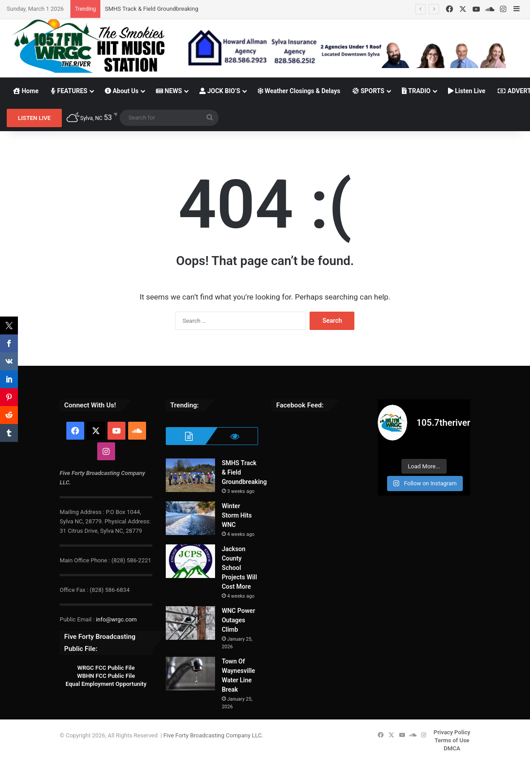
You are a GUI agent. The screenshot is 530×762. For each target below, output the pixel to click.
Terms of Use (452, 740)
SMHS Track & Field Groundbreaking (151, 8)
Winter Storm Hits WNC (237, 515)
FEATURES (69, 90)
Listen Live (466, 90)
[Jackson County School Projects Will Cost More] (190, 561)
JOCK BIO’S (219, 90)
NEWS (169, 90)
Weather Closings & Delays (299, 90)
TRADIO (416, 90)
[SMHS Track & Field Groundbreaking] (190, 475)
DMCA (452, 748)
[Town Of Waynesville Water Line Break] (190, 673)
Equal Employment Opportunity (106, 684)
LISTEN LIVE (34, 118)
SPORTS (368, 90)
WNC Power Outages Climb (238, 620)
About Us (121, 90)
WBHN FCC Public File (106, 675)
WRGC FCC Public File (105, 667)
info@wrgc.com (116, 619)
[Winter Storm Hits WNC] (190, 518)
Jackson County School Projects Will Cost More (239, 567)
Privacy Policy (452, 732)
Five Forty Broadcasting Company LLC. (213, 735)
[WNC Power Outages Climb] (190, 623)
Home (26, 90)
